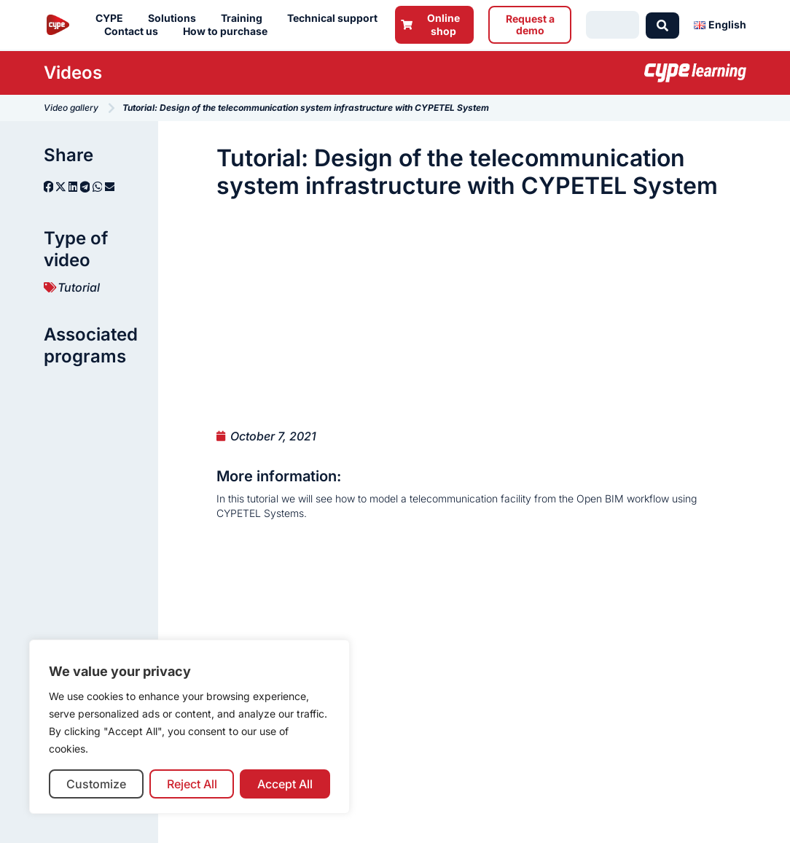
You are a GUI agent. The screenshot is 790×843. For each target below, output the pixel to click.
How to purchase (229, 31)
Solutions (175, 18)
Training (245, 18)
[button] (48, 186)
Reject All (192, 784)
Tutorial (79, 287)
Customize (96, 784)
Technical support (336, 18)
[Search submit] (662, 25)
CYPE (112, 18)
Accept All (285, 784)
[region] (189, 727)
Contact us (134, 31)
